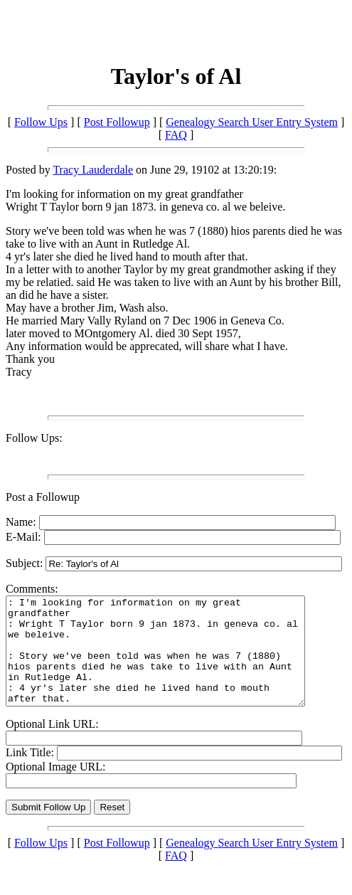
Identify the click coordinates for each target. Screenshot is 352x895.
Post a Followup (43, 497)
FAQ (176, 135)
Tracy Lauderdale (93, 170)
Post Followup (117, 122)
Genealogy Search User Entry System (252, 122)
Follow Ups (41, 122)
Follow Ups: (34, 438)
